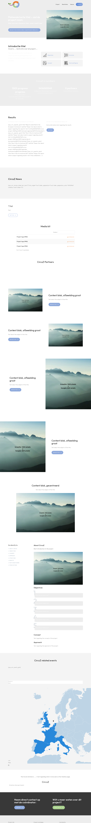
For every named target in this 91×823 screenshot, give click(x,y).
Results (11, 560)
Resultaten (65, 4)
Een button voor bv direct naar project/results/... (24, 30)
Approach (11, 555)
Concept (11, 553)
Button (50, 130)
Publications (12, 565)
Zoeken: (55, 232)
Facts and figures (13, 562)
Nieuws (72, 4)
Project (58, 4)
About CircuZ (12, 548)
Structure (12, 558)
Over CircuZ (58, 807)
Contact (79, 4)
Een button (54, 304)
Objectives (12, 551)
